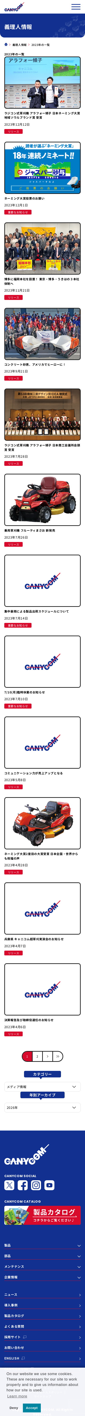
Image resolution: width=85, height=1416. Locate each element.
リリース (13, 131)
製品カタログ (14, 1315)
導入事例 (11, 1305)
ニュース (10, 1294)
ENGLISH (11, 1358)
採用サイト (12, 1337)
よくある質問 (14, 1326)
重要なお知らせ (18, 212)
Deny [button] (14, 1408)
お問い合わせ (14, 1347)
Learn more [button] (17, 1396)
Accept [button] (32, 1408)
